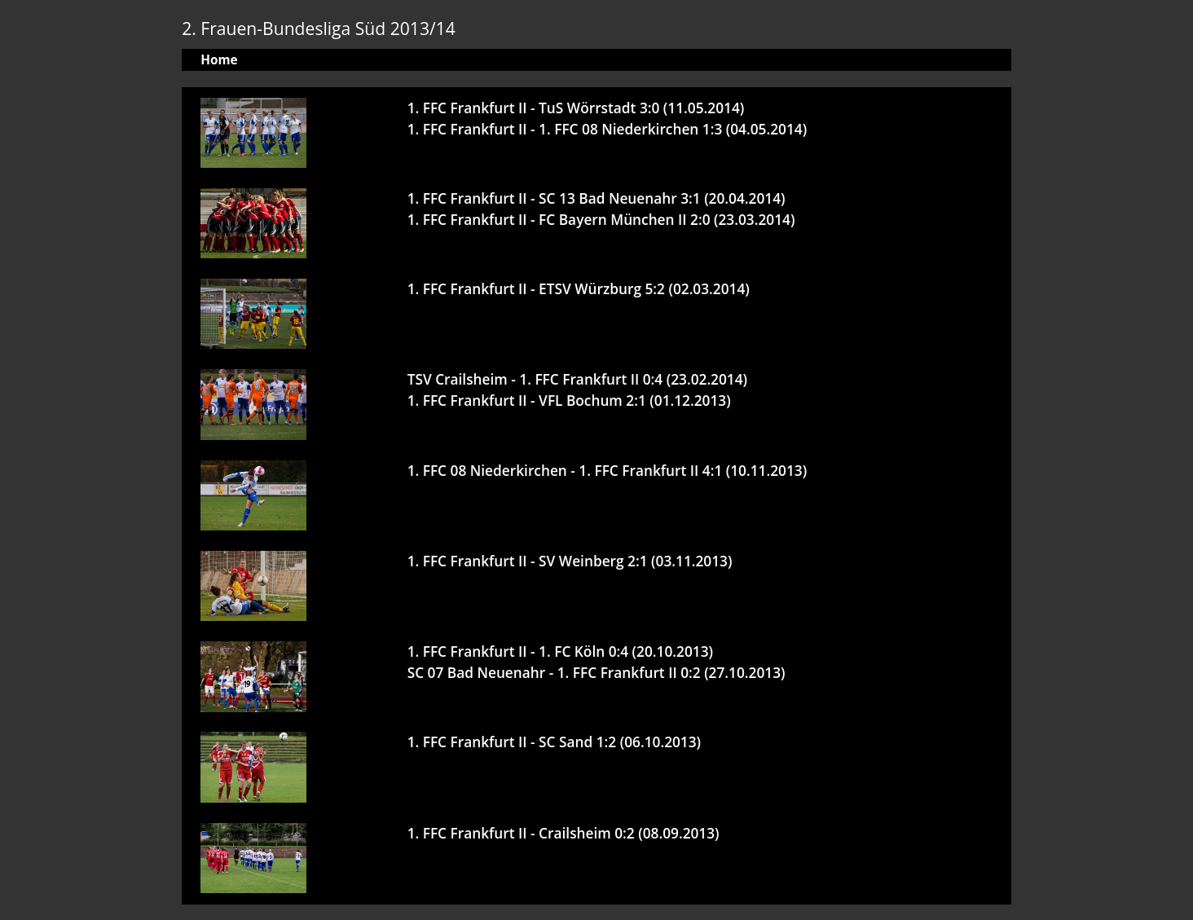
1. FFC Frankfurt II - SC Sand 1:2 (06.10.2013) (554, 742)
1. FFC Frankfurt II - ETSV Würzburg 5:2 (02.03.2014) (578, 289)
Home (218, 59)
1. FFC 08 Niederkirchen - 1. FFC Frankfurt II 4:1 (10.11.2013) (607, 470)
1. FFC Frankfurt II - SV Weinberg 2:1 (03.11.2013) (570, 561)
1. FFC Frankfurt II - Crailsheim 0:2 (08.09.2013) (563, 833)
